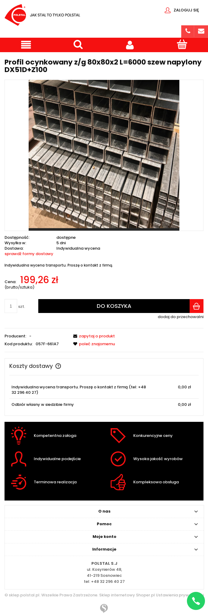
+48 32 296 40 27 (108, 581)
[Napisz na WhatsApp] (196, 601)
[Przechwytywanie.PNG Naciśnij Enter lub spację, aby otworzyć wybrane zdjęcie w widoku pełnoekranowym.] (104, 155)
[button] (26, 45)
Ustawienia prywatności (179, 595)
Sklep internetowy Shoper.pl (127, 595)
